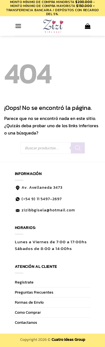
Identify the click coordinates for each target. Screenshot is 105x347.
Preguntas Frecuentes (34, 292)
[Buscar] (78, 148)
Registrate (24, 282)
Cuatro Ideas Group (68, 339)
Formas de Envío (29, 302)
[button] (18, 26)
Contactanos (26, 322)
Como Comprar (28, 312)
